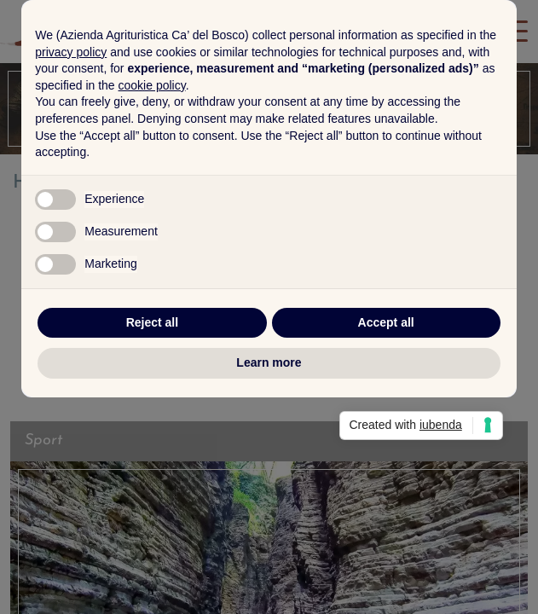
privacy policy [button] (71, 160)
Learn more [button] (268, 471)
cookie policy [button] (152, 193)
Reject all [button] (152, 430)
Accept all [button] (386, 430)
